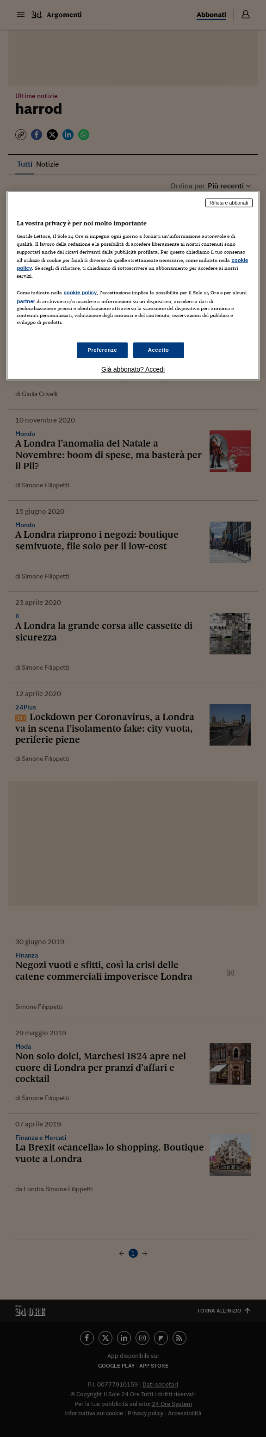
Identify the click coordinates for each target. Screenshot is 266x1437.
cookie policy (80, 292)
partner (26, 301)
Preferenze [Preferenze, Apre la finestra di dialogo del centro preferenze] (102, 350)
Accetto (158, 350)
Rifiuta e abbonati (229, 202)
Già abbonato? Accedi (133, 369)
